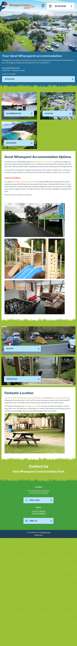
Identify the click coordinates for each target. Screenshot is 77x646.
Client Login (38, 535)
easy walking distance (59, 398)
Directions (34, 500)
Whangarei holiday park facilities (24, 182)
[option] (38, 49)
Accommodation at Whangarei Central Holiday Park (24, 398)
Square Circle (46, 532)
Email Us (33, 521)
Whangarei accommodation (43, 162)
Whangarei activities (33, 406)
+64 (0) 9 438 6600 (38, 511)
